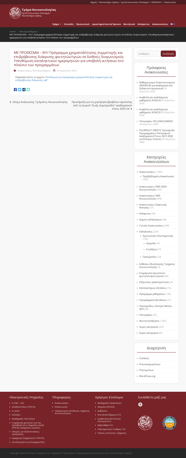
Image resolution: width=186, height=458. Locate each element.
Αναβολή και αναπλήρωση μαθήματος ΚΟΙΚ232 (153, 111)
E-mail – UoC (18, 402)
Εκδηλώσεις (145, 231)
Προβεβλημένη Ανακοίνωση (158, 176)
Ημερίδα (150, 243)
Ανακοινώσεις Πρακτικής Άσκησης (153, 206)
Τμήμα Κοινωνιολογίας (39, 10)
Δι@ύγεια (102, 410)
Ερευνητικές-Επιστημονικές (158, 235)
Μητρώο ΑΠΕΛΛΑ (105, 406)
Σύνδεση (144, 358)
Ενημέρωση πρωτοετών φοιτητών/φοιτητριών (152, 275)
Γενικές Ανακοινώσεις (151, 225)
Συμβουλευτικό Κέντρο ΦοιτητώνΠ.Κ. (109, 420)
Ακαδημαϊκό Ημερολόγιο (109, 402)
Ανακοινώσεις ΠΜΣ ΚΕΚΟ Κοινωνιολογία (153, 188)
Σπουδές (69, 24)
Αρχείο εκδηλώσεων (150, 219)
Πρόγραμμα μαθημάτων (152, 294)
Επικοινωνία (170, 2)
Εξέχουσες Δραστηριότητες (154, 282)
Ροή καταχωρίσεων (149, 364)
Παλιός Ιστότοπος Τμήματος (111, 433)
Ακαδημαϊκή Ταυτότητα (23, 418)
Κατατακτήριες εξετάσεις (152, 288)
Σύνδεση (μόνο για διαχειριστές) (28, 442)
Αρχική (93, 2)
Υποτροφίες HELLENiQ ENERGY (156, 121)
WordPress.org (147, 376)
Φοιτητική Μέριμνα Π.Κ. (109, 414)
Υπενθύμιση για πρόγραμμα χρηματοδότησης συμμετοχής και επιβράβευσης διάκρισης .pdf (63, 79)
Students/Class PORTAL (24, 406)
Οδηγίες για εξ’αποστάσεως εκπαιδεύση (25, 433)
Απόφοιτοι (143, 24)
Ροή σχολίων (146, 370)
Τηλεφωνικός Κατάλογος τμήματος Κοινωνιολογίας (72, 412)
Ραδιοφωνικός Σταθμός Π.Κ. (111, 429)
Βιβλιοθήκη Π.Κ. (105, 425)
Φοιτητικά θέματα (41, 70)
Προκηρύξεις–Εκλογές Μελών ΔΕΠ (155, 307)
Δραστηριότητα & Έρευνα (106, 24)
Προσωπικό (83, 24)
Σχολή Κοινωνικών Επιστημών (135, 2)
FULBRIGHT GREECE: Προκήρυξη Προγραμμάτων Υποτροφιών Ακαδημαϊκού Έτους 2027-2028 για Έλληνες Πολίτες (157, 135)
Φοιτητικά (129, 24)
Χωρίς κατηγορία (148, 326)
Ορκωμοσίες (149, 256)
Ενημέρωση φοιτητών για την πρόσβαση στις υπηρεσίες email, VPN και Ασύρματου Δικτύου (28, 425)
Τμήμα (55, 24)
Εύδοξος (16, 414)
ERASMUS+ (156, 2)
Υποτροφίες (145, 314)
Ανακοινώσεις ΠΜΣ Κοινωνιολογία (149, 197)
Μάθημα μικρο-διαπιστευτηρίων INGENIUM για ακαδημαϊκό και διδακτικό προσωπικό (157, 85)
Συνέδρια (151, 249)
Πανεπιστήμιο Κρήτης (109, 2)
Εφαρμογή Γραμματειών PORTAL (28, 438)
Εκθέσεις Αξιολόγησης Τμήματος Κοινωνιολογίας (157, 265)
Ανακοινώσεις (160, 24)
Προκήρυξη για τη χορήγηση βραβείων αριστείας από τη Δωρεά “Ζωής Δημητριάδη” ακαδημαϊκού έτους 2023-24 (102, 105)
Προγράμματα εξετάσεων (152, 300)
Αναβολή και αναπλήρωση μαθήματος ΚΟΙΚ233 (153, 99)
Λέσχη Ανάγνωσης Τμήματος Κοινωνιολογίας (40, 102)
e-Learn (16, 410)
